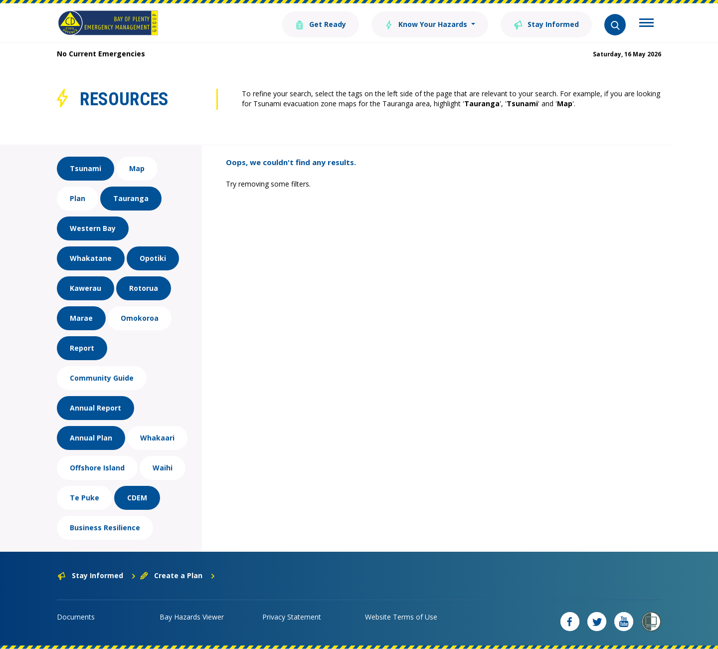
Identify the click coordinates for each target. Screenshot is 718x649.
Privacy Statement (291, 617)
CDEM (137, 497)
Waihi (163, 467)
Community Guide (102, 378)
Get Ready (320, 23)
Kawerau (85, 288)
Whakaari (157, 437)
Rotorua (143, 288)
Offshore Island (97, 467)
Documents (76, 617)
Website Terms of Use (401, 617)
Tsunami (85, 168)
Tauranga (131, 198)
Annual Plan (91, 437)
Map (137, 168)
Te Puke (84, 497)
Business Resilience (105, 527)
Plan (77, 198)
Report (82, 348)
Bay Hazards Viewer (192, 617)
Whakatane (91, 258)
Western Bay (93, 228)
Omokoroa (140, 318)
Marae (81, 318)
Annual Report (95, 408)
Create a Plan (177, 575)
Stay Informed (546, 23)
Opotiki (153, 258)
